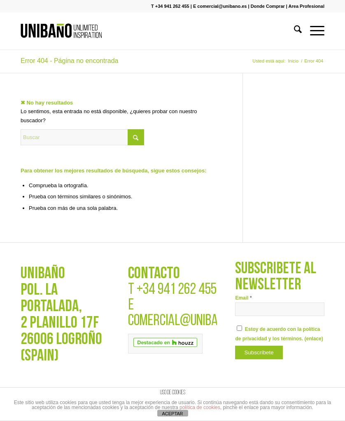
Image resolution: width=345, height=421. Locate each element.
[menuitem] (294, 30)
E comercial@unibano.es (220, 6)
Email (243, 298)
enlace (314, 339)
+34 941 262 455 (177, 290)
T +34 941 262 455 (170, 6)
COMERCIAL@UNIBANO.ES (186, 321)
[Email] (279, 309)
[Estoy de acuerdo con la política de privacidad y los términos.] (239, 328)
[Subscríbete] (258, 352)
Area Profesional (306, 6)
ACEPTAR (172, 413)
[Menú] (313, 30)
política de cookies (199, 407)
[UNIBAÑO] (61, 30)
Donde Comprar (268, 6)
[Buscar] (294, 30)
